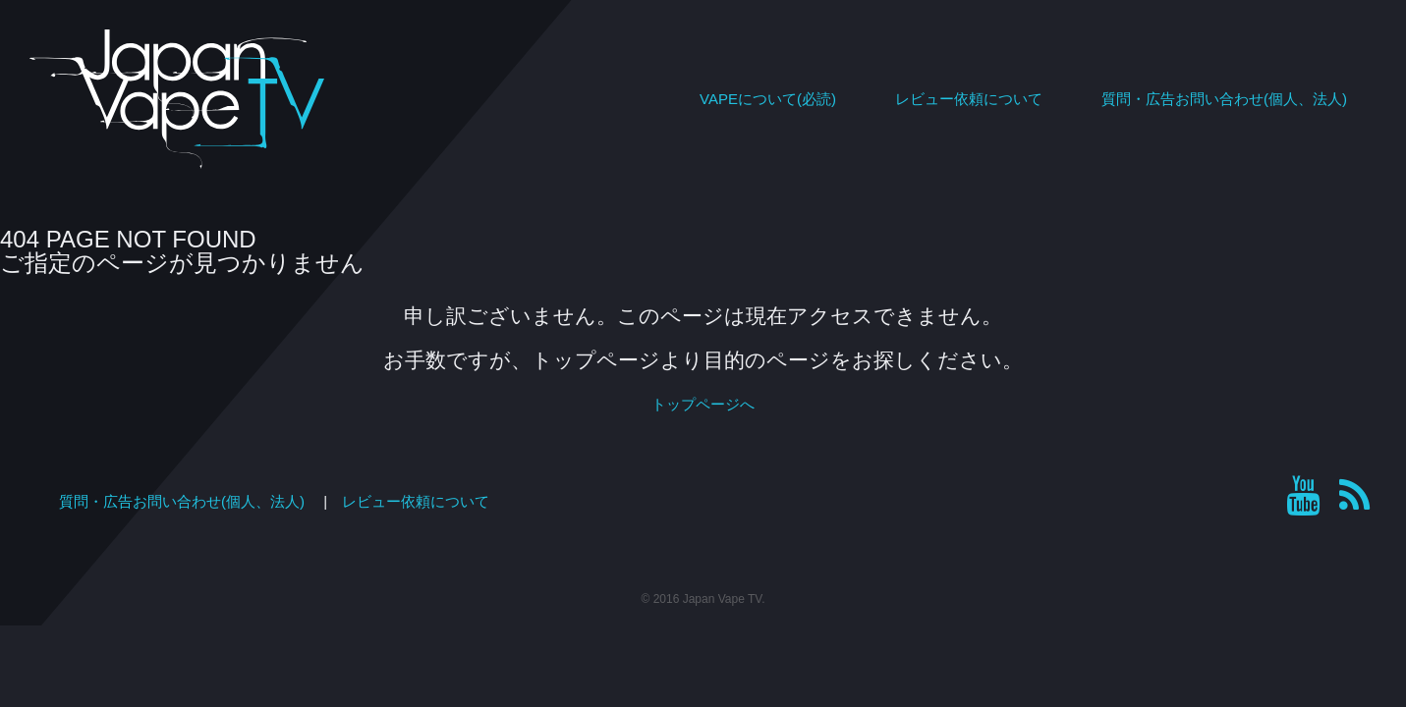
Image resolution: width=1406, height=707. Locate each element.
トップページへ (703, 404)
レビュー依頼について (968, 98)
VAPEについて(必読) (768, 98)
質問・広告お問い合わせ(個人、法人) (1224, 98)
